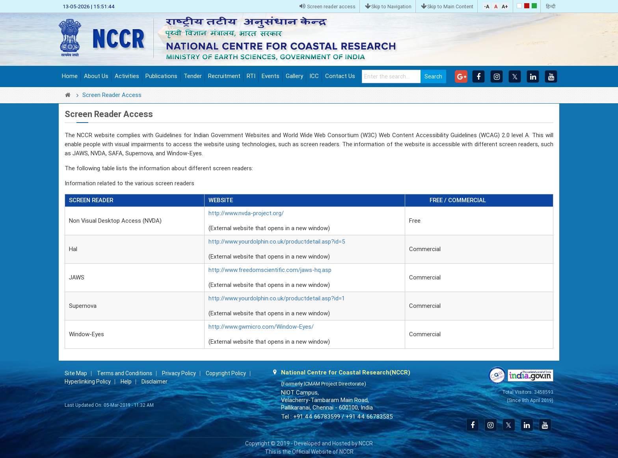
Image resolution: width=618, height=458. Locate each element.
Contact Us (340, 76)
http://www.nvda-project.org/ (246, 213)
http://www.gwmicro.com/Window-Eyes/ (261, 326)
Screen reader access (328, 6)
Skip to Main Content (447, 6)
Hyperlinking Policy (88, 381)
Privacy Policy (179, 373)
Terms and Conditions (124, 373)
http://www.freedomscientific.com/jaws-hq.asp (269, 270)
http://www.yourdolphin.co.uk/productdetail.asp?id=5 (276, 241)
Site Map (76, 373)
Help (126, 381)
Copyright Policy (226, 373)
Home (70, 76)
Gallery (294, 76)
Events (270, 76)
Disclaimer (154, 381)
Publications (161, 76)
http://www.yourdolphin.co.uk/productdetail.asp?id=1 (276, 298)
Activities (127, 76)
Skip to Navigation (388, 6)
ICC (314, 76)
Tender (193, 76)
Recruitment (224, 76)
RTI (251, 76)
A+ (505, 6)
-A (486, 6)
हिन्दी (550, 6)
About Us (96, 76)
